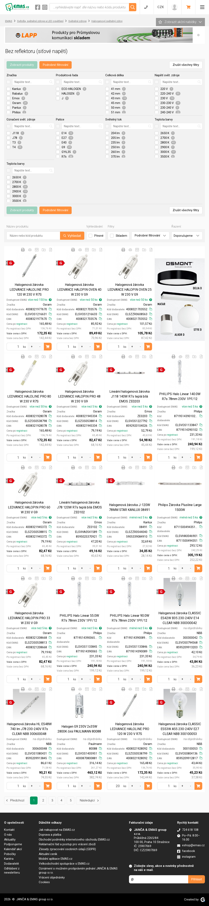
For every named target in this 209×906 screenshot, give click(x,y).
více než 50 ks (91, 299)
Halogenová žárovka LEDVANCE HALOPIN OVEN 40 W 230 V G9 (79, 289)
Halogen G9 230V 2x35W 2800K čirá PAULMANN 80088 (79, 729)
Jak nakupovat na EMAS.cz (57, 830)
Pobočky (10, 854)
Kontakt (9, 830)
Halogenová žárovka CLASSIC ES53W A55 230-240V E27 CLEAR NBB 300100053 (179, 729)
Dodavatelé (11, 863)
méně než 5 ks (140, 517)
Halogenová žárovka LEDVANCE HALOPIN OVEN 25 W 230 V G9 (130, 289)
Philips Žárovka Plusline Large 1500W (180, 507)
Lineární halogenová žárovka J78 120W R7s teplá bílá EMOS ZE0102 (79, 507)
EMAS (8, 21)
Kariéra (8, 859)
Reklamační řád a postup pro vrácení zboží (67, 844)
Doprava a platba (50, 834)
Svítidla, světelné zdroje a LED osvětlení (40, 21)
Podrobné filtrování (55, 65)
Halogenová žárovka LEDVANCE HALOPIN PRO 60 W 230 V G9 (29, 507)
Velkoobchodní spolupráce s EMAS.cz (64, 863)
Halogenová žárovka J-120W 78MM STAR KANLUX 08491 (129, 507)
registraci (21, 324)
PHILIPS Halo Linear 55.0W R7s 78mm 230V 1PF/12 (79, 618)
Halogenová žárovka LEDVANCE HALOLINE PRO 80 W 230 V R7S (29, 396)
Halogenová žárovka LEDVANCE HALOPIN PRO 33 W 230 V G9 (29, 618)
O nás (8, 834)
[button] (198, 35)
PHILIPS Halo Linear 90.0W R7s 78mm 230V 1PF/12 (129, 618)
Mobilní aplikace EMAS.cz (55, 859)
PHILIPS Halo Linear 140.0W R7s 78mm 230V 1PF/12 (179, 396)
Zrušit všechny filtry (186, 65)
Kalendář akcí (13, 849)
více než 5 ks (91, 406)
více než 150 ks (40, 299)
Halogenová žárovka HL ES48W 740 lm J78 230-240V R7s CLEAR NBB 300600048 (29, 729)
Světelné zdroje (77, 21)
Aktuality (10, 839)
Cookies (44, 882)
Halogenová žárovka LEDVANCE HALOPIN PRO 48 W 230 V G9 (79, 396)
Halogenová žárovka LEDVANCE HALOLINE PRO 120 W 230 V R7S (29, 289)
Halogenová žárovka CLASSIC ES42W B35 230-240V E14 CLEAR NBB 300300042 (179, 618)
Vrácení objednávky (52, 877)
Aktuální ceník (48, 854)
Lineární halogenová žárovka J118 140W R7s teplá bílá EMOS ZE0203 (129, 396)
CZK (160, 7)
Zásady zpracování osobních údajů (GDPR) (67, 849)
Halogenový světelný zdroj (106, 21)
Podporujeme (13, 844)
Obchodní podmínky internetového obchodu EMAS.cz (74, 839)
